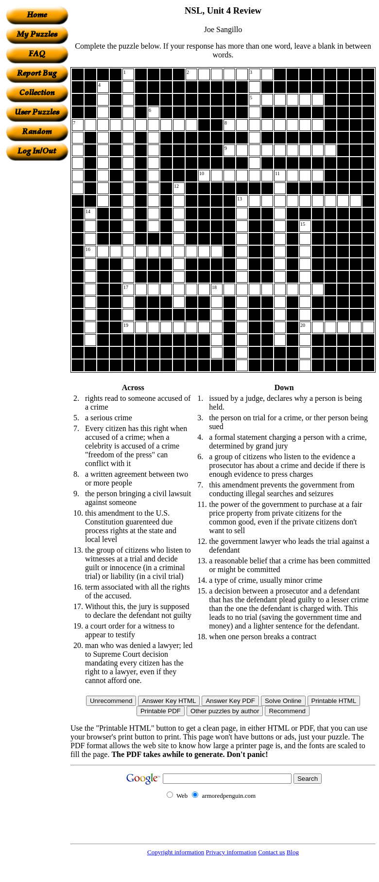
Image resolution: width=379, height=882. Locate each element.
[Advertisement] (37, 307)
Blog (293, 852)
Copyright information (175, 852)
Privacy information (231, 852)
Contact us (271, 852)
